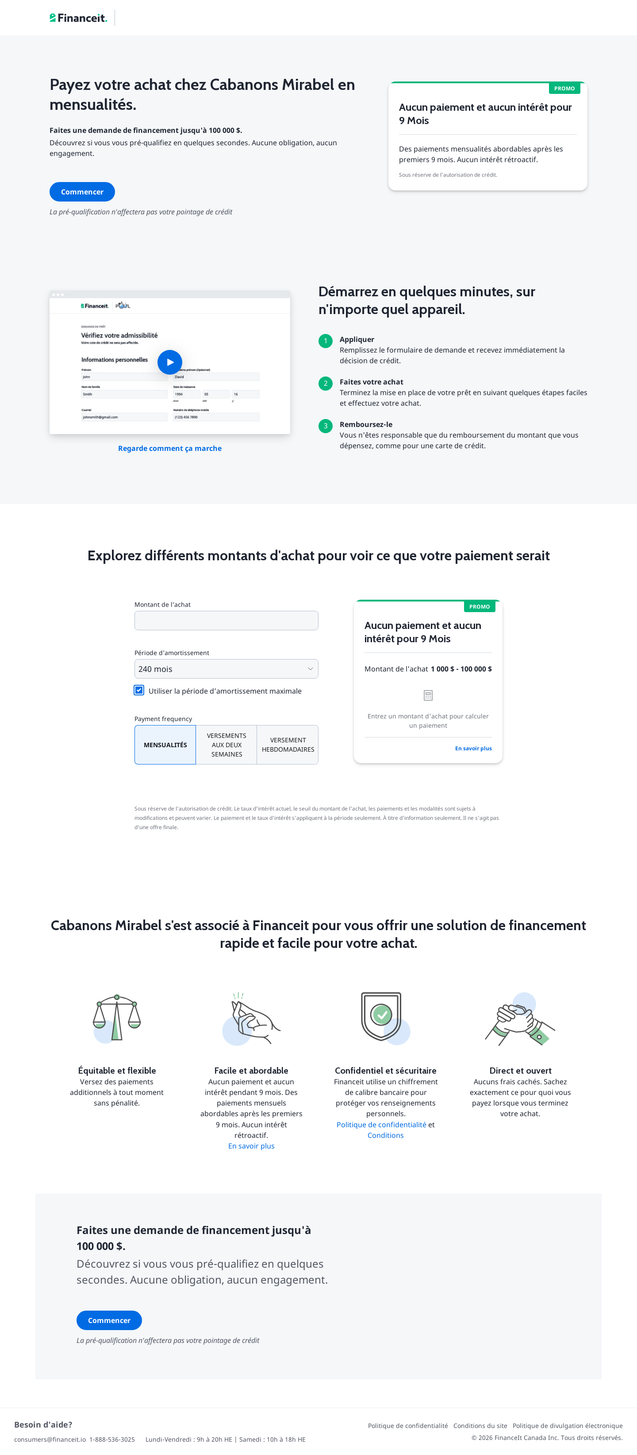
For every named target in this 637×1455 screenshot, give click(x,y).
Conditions (386, 1135)
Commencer (82, 192)
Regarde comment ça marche (170, 448)
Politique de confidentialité (381, 1124)
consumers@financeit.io (50, 1439)
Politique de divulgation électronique (568, 1425)
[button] (170, 362)
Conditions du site (480, 1425)
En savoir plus (473, 748)
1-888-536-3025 (112, 1439)
